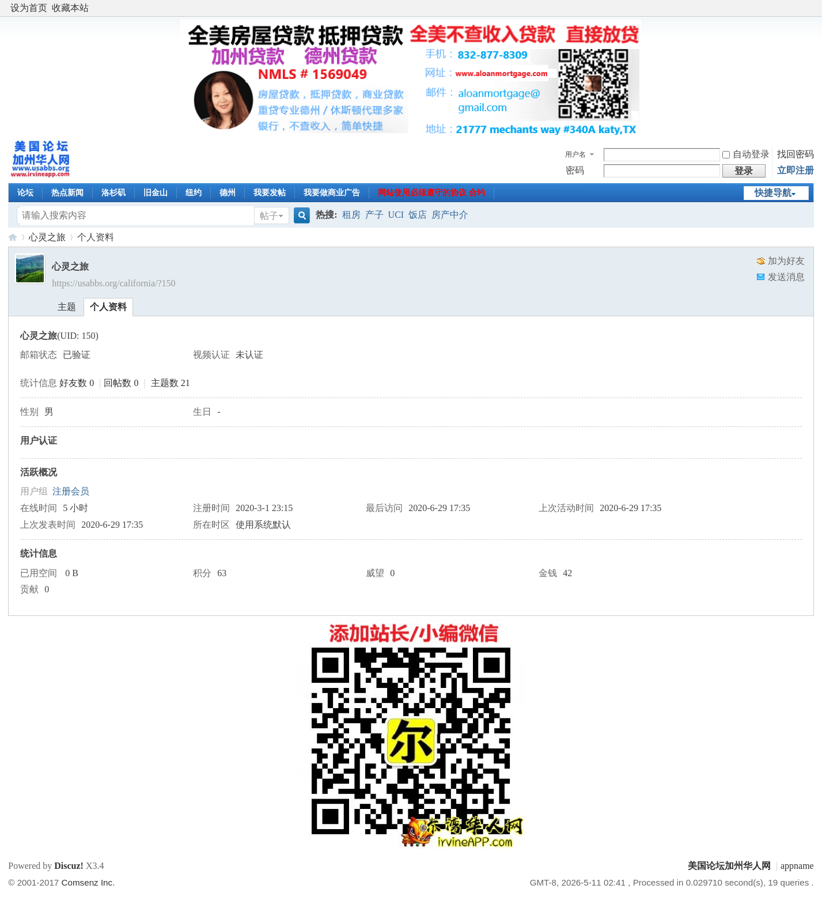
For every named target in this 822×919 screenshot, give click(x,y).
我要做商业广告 (332, 192)
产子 (374, 215)
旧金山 (155, 192)
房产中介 (449, 215)
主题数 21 (170, 383)
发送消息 (786, 277)
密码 (575, 170)
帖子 (269, 216)
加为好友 (786, 261)
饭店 (417, 215)
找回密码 (795, 154)
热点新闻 (67, 192)
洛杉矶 (113, 192)
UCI (396, 215)
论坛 (25, 192)
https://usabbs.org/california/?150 (113, 283)
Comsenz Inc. (88, 882)
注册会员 (70, 491)
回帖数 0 (121, 383)
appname (797, 866)
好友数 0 (76, 383)
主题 (67, 307)
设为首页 (28, 8)
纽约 (193, 192)
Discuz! (69, 866)
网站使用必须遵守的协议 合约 (431, 192)
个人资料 (108, 307)
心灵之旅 (47, 237)
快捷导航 (773, 193)
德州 (227, 192)
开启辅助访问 (811, 8)
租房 (351, 215)
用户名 (575, 154)
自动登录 (746, 154)
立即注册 (795, 170)
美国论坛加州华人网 (12, 237)
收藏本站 (70, 8)
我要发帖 (269, 192)
